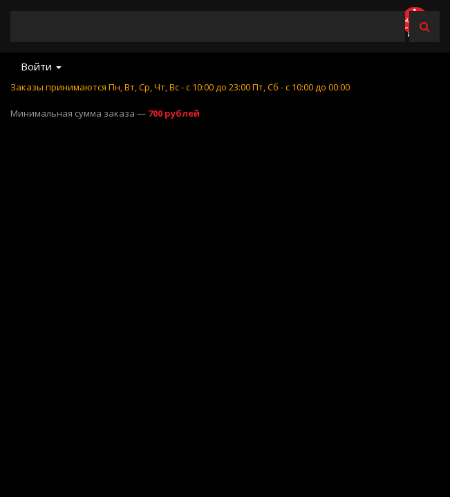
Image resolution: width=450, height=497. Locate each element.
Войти (41, 66)
